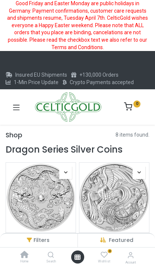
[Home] (24, 255)
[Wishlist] (104, 255)
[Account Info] (130, 255)
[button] (121, 240)
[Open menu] (77, 257)
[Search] (50, 255)
